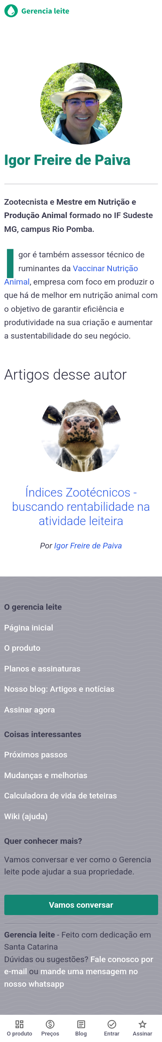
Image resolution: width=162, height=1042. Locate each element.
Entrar (112, 1028)
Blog (81, 1028)
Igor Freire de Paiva (88, 546)
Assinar (142, 1028)
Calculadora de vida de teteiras (60, 796)
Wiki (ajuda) (26, 816)
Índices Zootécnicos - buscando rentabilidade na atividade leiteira (81, 507)
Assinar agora (29, 710)
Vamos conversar (81, 905)
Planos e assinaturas (42, 669)
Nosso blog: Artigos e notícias (59, 689)
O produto (22, 648)
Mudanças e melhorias (46, 775)
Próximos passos (35, 755)
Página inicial (29, 628)
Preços (50, 1028)
